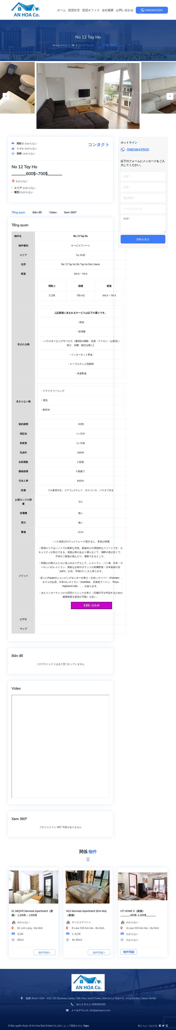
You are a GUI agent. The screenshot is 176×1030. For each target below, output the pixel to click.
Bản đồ (37, 212)
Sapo (86, 1025)
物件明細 (44, 952)
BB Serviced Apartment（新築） (85, 911)
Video (53, 212)
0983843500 (154, 10)
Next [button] (170, 96)
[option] (88, 96)
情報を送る (142, 239)
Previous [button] (6, 96)
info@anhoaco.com (90, 1010)
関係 (88, 852)
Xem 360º (70, 212)
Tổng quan (18, 212)
